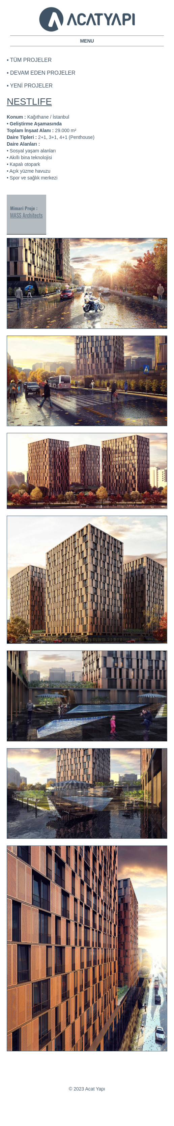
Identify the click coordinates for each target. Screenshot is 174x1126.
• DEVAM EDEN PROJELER (41, 73)
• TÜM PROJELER (29, 60)
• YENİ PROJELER (30, 86)
